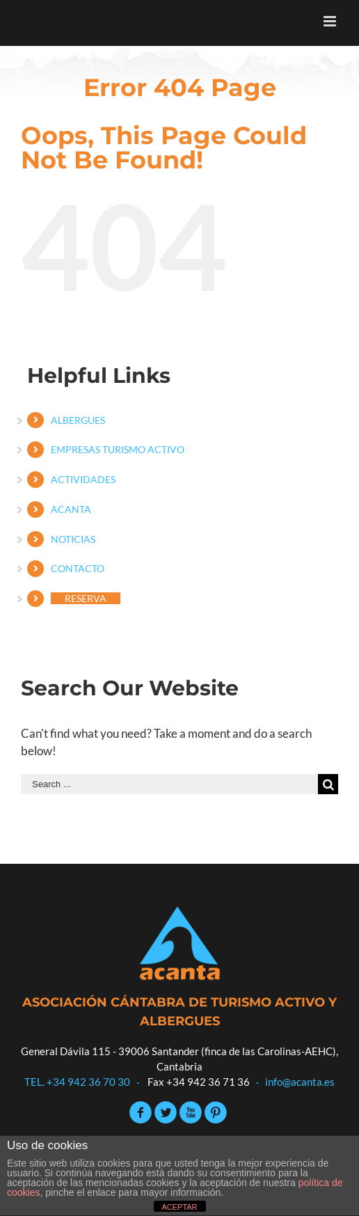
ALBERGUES (78, 420)
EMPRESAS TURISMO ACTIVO (117, 449)
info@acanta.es (300, 1081)
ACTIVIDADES (83, 479)
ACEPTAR (179, 1207)
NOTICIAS (73, 539)
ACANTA (71, 509)
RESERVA (85, 598)
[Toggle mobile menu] (331, 21)
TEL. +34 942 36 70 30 (77, 1081)
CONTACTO (77, 568)
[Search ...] (169, 784)
